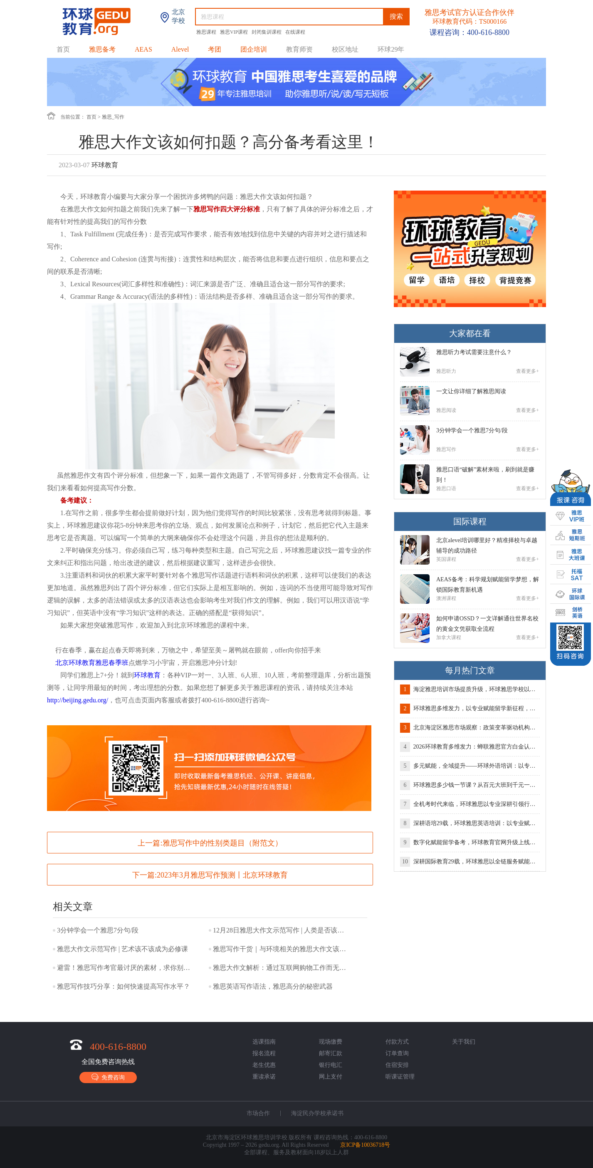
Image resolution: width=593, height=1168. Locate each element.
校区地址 (345, 49)
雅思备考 (102, 49)
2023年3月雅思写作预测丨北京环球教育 (222, 875)
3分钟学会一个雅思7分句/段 (97, 930)
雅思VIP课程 (234, 32)
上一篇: (210, 843)
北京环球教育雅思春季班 (91, 662)
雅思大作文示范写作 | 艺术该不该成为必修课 (122, 948)
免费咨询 (108, 1077)
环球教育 (147, 675)
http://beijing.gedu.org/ (77, 700)
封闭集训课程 (267, 32)
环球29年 (391, 49)
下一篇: (210, 875)
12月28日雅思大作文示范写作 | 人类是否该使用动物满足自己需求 (281, 930)
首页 (63, 49)
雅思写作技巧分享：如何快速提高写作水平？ (123, 986)
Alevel (180, 49)
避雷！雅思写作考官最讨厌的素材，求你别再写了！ (125, 967)
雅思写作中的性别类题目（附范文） (222, 843)
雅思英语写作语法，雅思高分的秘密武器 (273, 986)
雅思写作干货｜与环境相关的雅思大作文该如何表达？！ (281, 948)
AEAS (143, 49)
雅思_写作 (113, 117)
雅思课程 (206, 32)
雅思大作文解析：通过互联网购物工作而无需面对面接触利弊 (281, 967)
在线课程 (295, 32)
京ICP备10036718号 (365, 1145)
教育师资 (299, 49)
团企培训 (253, 49)
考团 (214, 49)
